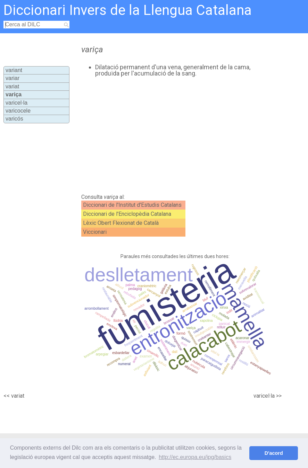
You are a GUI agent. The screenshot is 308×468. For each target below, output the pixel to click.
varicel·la (16, 103)
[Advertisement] (163, 135)
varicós (14, 119)
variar (12, 78)
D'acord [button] (274, 453)
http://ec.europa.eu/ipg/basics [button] (195, 457)
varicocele (18, 111)
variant (14, 70)
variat (12, 86)
